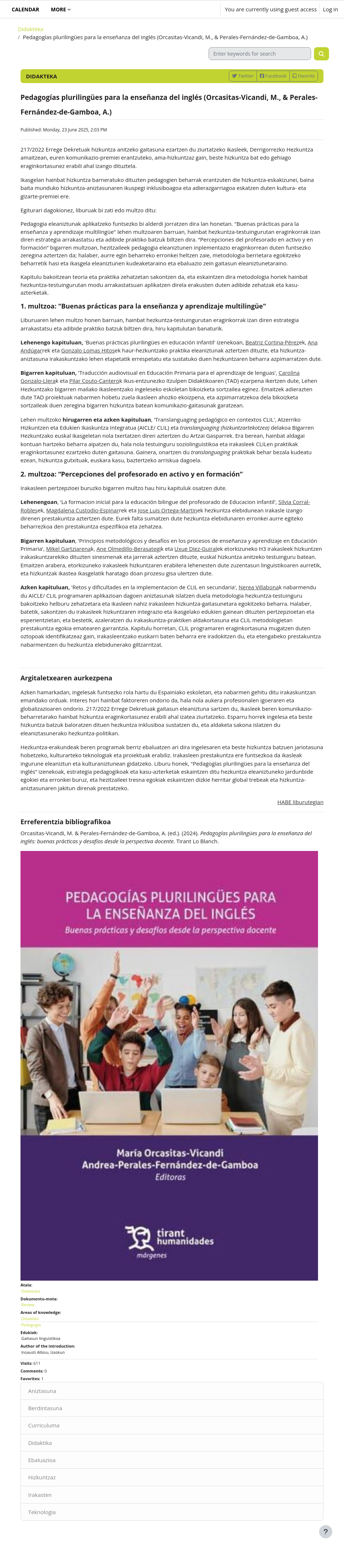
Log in (330, 9)
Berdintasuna (45, 1408)
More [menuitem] (58, 9)
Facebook (273, 75)
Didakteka (30, 29)
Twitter (243, 75)
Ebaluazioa (42, 1460)
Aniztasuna (42, 1390)
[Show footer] (325, 1531)
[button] (193, 9)
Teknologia (42, 1512)
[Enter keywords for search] (260, 53)
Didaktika (40, 1442)
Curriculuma (44, 1425)
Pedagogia (31, 1324)
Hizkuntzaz (42, 1477)
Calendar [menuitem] (25, 9)
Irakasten (40, 1494)
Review (27, 1304)
